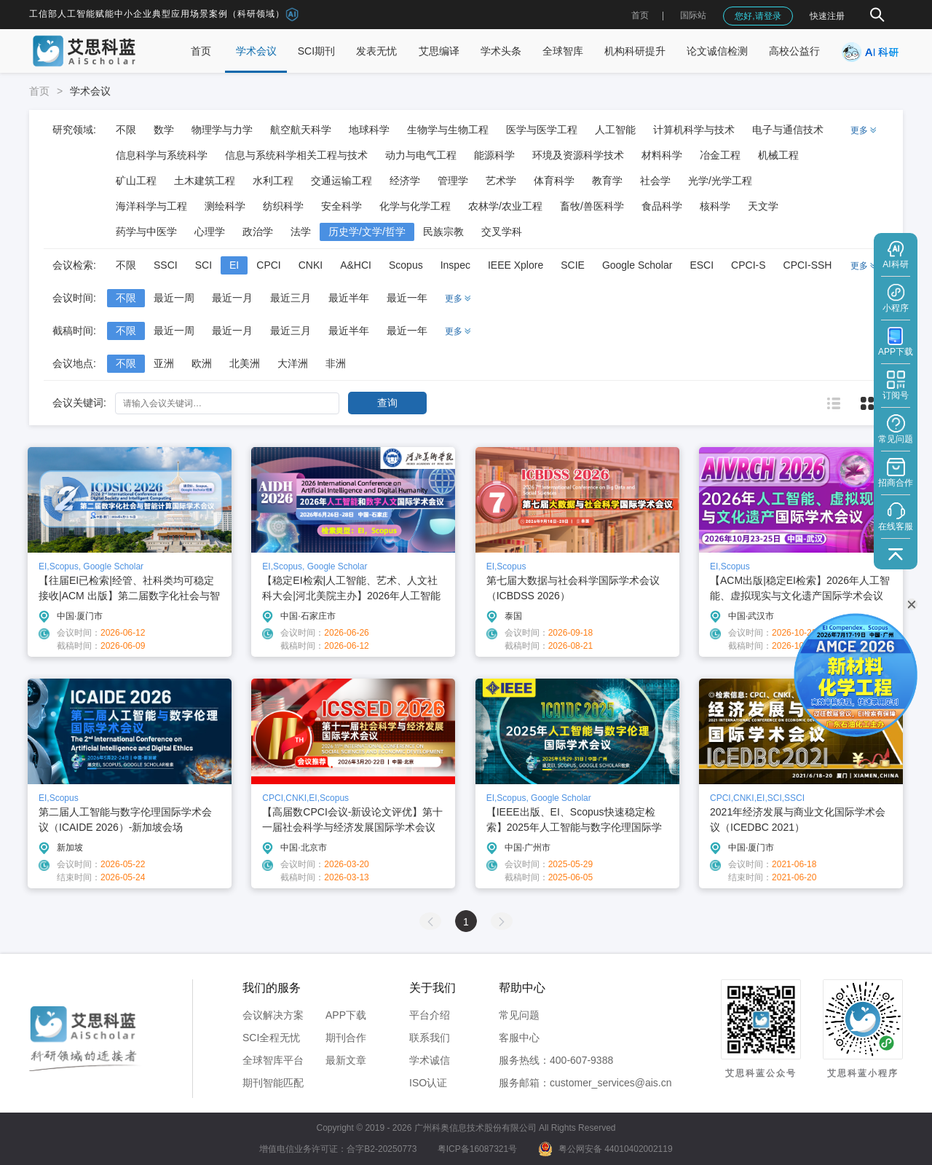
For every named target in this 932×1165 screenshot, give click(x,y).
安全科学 (341, 206)
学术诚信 (429, 1060)
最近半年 (348, 298)
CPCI (268, 265)
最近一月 (232, 298)
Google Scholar (637, 265)
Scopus (406, 265)
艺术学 (501, 180)
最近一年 (407, 298)
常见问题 (519, 1015)
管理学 (453, 180)
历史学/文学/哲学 (367, 231)
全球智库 (562, 51)
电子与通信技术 (788, 129)
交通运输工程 (341, 180)
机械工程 (778, 155)
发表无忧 (376, 51)
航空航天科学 (300, 129)
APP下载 (345, 1015)
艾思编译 (439, 51)
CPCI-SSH (807, 265)
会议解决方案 (273, 1015)
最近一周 (174, 298)
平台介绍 (429, 1015)
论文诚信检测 (717, 51)
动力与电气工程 (421, 155)
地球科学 (369, 129)
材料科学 (661, 155)
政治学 (257, 231)
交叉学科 (501, 231)
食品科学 (661, 206)
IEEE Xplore (515, 265)
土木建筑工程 (204, 180)
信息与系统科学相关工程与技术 (296, 155)
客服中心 (519, 1037)
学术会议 (256, 51)
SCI (203, 265)
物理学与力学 (222, 129)
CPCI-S (748, 265)
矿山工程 (136, 180)
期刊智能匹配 (273, 1083)
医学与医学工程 (541, 129)
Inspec (455, 265)
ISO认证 (428, 1083)
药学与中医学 (146, 231)
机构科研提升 (635, 51)
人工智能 (615, 129)
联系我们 (429, 1037)
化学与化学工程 (415, 206)
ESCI (702, 265)
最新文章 (345, 1060)
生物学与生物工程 (448, 129)
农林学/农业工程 (505, 206)
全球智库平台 (273, 1060)
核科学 (715, 206)
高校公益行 (794, 51)
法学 (301, 231)
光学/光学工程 (720, 180)
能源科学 (494, 155)
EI (234, 265)
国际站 (693, 15)
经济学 (405, 180)
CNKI (311, 265)
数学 (164, 129)
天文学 (763, 206)
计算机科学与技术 (694, 129)
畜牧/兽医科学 (592, 206)
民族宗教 (443, 231)
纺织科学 (283, 206)
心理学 (209, 231)
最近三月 (290, 298)
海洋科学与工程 (151, 206)
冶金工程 (720, 155)
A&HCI (355, 265)
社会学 (655, 180)
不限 (126, 129)
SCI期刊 (316, 51)
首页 (640, 15)
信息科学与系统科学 (162, 155)
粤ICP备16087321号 (477, 1149)
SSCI (166, 265)
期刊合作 (345, 1037)
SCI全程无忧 (271, 1037)
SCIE (573, 265)
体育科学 (554, 180)
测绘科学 (225, 206)
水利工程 (273, 180)
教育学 (607, 180)
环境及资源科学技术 (578, 155)
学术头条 (501, 51)
